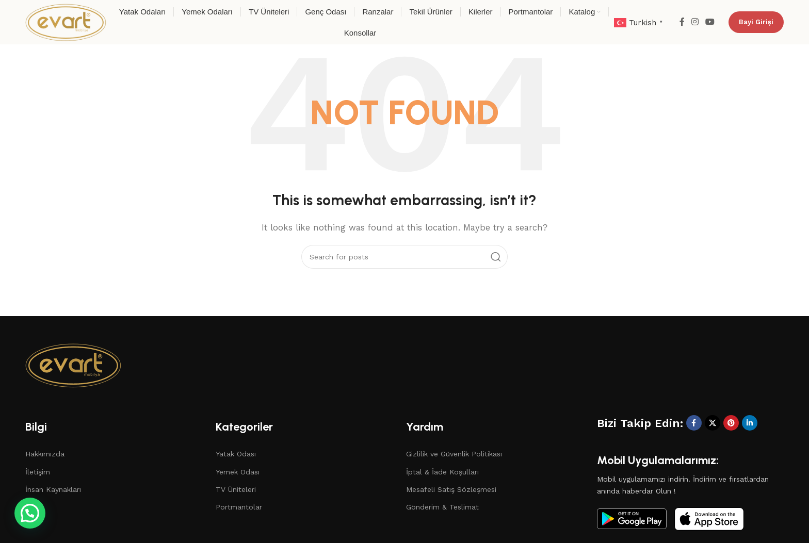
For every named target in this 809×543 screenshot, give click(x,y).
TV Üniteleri (236, 489)
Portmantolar (239, 507)
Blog (33, 507)
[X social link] (712, 423)
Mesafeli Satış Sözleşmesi (451, 489)
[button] (7, 520)
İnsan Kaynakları (53, 489)
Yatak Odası (236, 454)
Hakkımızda (44, 454)
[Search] (404, 257)
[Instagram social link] (695, 22)
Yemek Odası (238, 472)
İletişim (37, 472)
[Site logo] (65, 21)
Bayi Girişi (756, 22)
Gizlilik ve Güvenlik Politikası (454, 454)
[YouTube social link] (710, 22)
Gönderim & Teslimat (442, 507)
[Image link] (73, 364)
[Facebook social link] (682, 22)
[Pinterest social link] (731, 423)
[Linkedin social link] (749, 423)
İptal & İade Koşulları (442, 472)
